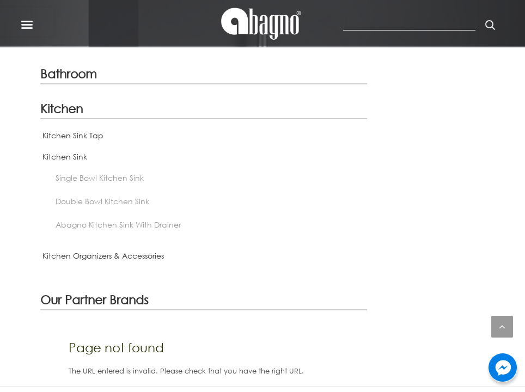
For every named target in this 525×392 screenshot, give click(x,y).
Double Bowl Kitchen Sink (102, 201)
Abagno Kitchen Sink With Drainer (118, 224)
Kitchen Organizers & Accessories (103, 255)
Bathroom (68, 73)
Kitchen (61, 108)
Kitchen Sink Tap (72, 135)
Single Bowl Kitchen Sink (100, 177)
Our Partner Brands (94, 299)
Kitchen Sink (64, 156)
